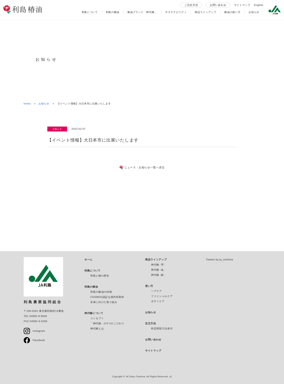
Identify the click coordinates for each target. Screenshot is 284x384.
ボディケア (157, 301)
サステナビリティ (176, 12)
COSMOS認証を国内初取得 (107, 296)
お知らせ (253, 12)
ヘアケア (156, 291)
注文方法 (150, 323)
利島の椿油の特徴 (101, 291)
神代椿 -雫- (158, 264)
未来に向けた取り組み (103, 302)
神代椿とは (97, 328)
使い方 (149, 285)
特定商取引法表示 (162, 328)
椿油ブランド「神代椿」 (142, 12)
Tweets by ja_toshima (219, 259)
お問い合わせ (218, 5)
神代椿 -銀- (158, 274)
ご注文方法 (191, 5)
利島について (90, 12)
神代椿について (93, 313)
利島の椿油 (112, 12)
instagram (34, 330)
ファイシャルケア (162, 296)
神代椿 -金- (158, 269)
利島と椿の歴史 (99, 275)
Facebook (34, 340)
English (258, 5)
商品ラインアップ (205, 12)
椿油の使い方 (232, 12)
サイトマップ (242, 5)
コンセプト (97, 318)
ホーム (88, 259)
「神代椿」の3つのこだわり (107, 323)
